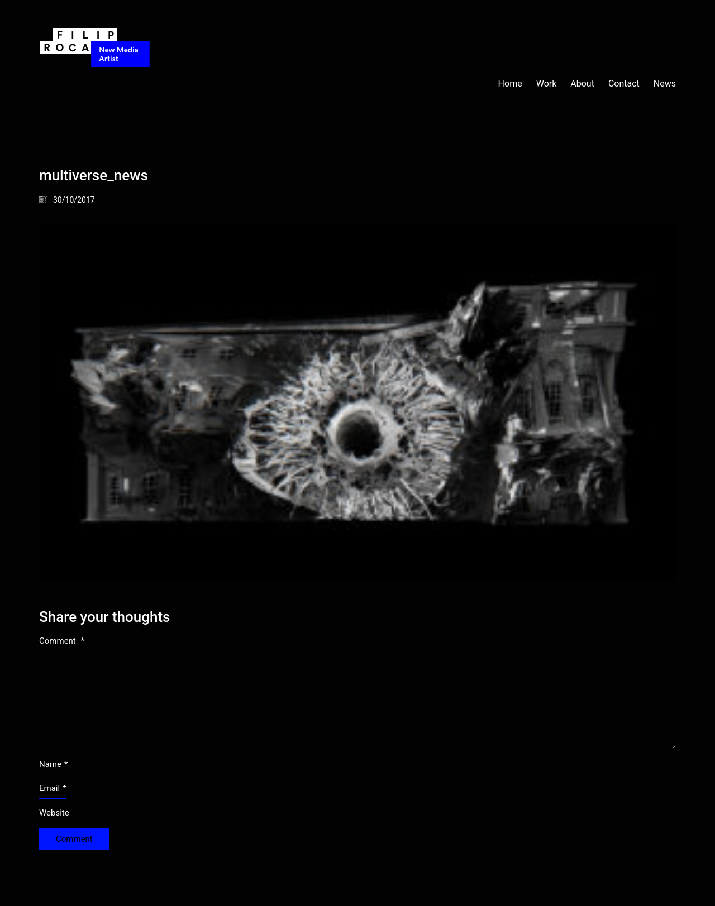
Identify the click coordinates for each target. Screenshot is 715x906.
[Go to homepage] (95, 84)
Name (53, 764)
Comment (61, 641)
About (582, 83)
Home (510, 83)
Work (546, 83)
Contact (624, 83)
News (665, 83)
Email (52, 788)
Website (54, 813)
